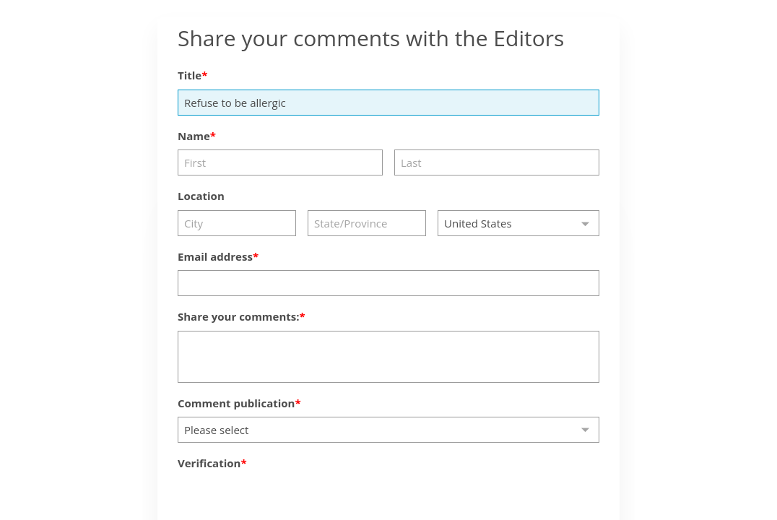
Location (201, 195)
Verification (209, 463)
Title (189, 75)
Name (194, 136)
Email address (215, 256)
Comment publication (236, 403)
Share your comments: (239, 316)
